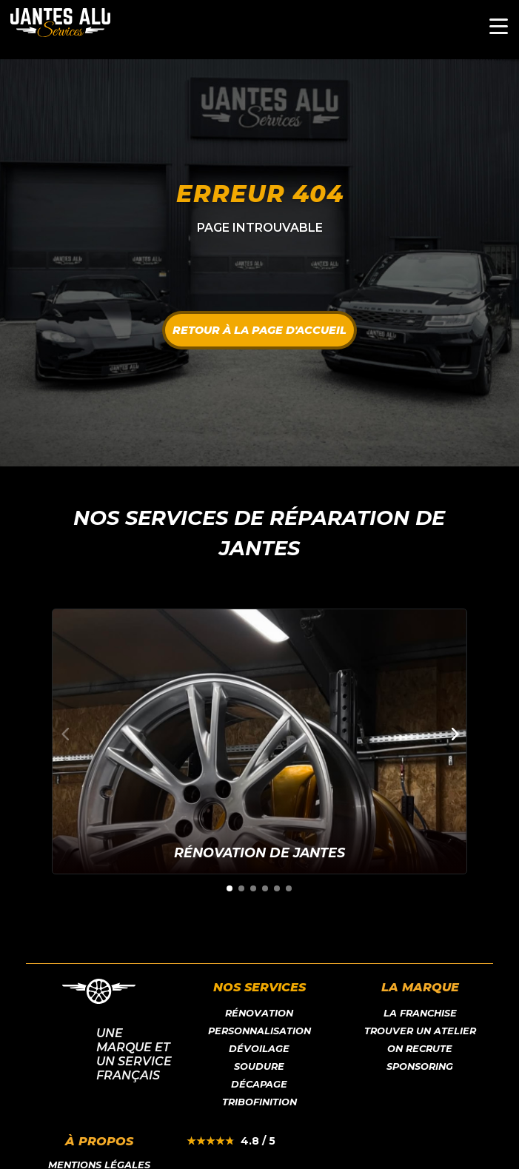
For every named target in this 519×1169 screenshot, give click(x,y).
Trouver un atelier (420, 1030)
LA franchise (420, 1013)
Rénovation (259, 1013)
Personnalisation (259, 1030)
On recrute (419, 1048)
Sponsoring (419, 1066)
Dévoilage (259, 1048)
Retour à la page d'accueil (259, 330)
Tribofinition (259, 1102)
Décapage (259, 1084)
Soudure (259, 1066)
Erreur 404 (260, 193)
